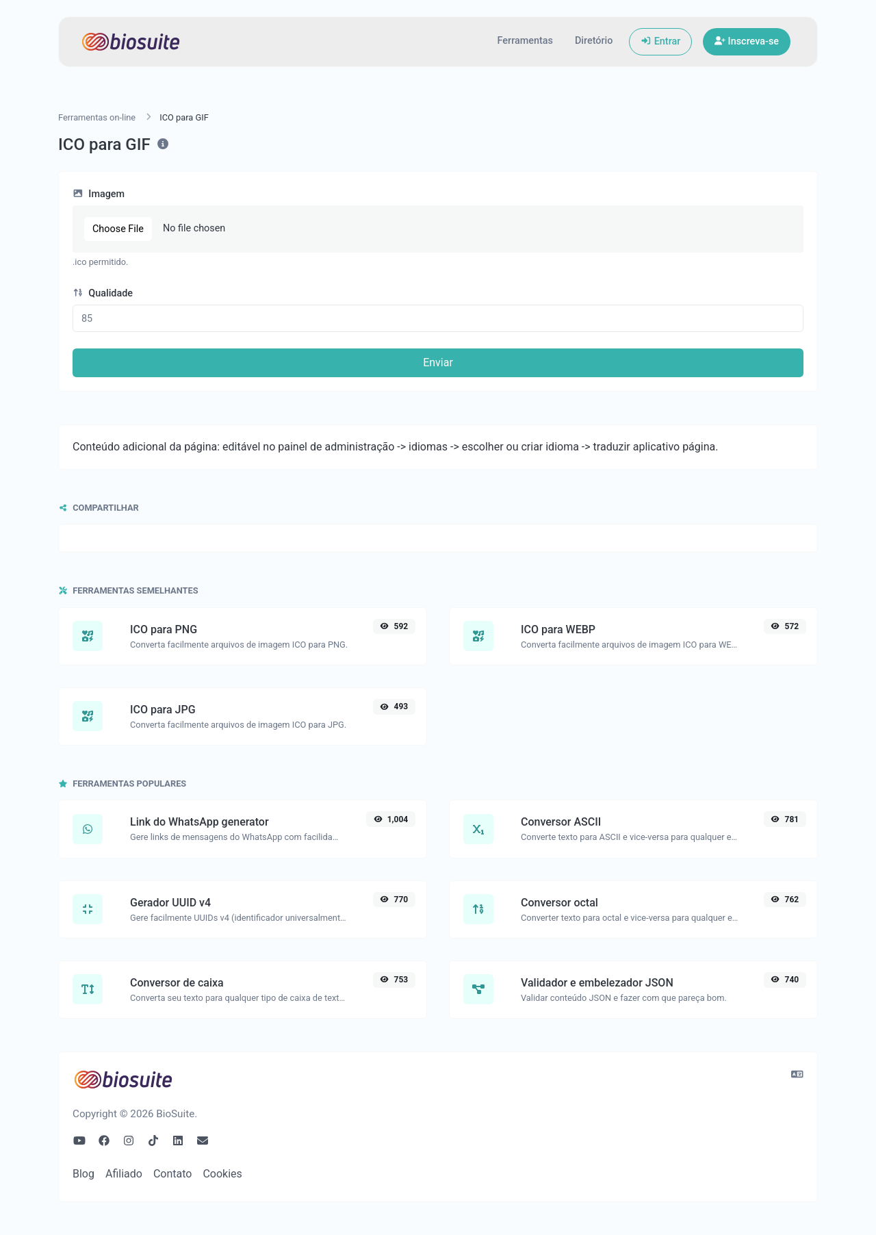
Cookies (222, 1173)
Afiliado (123, 1173)
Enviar (438, 362)
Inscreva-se (746, 41)
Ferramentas (525, 41)
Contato (172, 1173)
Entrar (660, 41)
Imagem (99, 194)
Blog (83, 1173)
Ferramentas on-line (97, 117)
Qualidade (103, 293)
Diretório (594, 41)
